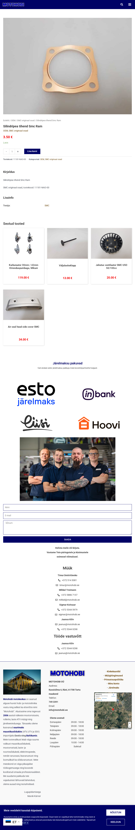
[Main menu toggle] (129, 5)
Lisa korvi (32, 152)
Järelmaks (113, 687)
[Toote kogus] (12, 152)
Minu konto (113, 683)
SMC (47, 206)
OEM (13, 121)
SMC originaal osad (25, 121)
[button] (121, 5)
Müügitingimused (114, 675)
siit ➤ (26, 823)
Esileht (6, 121)
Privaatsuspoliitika (113, 679)
